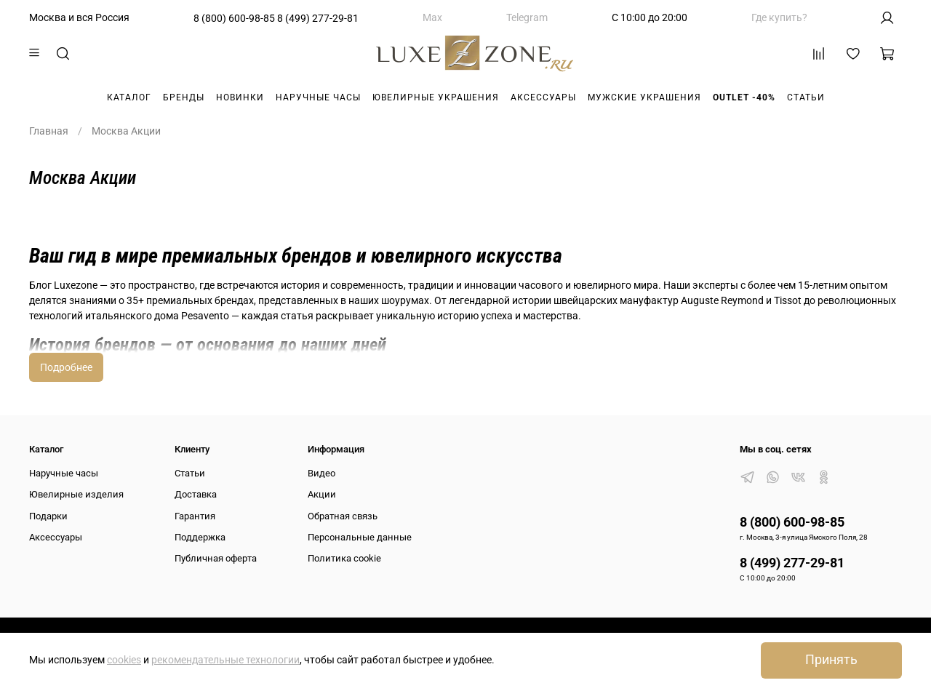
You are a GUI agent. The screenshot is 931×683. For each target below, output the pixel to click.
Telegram (527, 17)
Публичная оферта (216, 558)
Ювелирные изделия (76, 494)
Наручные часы (318, 97)
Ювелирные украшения (435, 97)
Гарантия (195, 516)
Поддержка (200, 537)
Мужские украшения (644, 97)
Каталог (129, 97)
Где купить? (779, 17)
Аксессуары (543, 97)
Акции (322, 494)
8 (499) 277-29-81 (318, 18)
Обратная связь (342, 516)
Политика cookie (344, 558)
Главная (48, 131)
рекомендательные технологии (225, 660)
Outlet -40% (744, 97)
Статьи (806, 97)
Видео (321, 473)
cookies (124, 660)
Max (432, 17)
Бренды (183, 97)
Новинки (240, 97)
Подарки (48, 516)
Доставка (196, 494)
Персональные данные (360, 537)
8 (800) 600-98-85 (234, 18)
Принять (831, 659)
